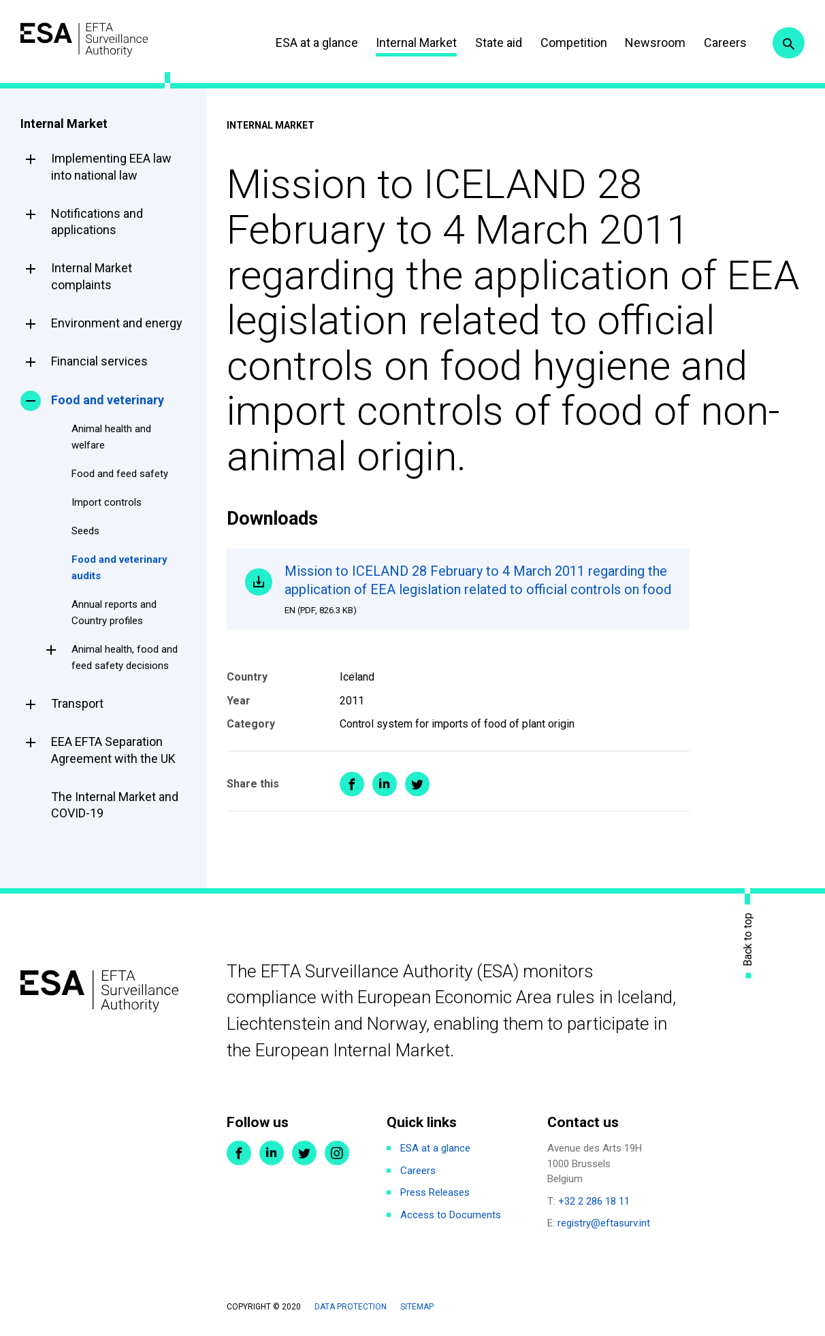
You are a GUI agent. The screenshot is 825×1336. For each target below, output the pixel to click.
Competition (564, 42)
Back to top (748, 941)
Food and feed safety (119, 474)
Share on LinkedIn (384, 807)
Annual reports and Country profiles (114, 612)
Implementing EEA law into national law (111, 166)
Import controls (106, 502)
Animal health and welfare (111, 437)
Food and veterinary (107, 400)
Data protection (350, 1308)
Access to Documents (450, 1216)
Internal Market (406, 42)
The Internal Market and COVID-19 (114, 804)
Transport (77, 703)
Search (786, 43)
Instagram (337, 1155)
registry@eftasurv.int (603, 1225)
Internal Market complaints (91, 276)
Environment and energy (116, 323)
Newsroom (645, 42)
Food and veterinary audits (119, 567)
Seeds (85, 531)
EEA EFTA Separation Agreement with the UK (113, 749)
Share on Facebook (352, 807)
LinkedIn (271, 1155)
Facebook (239, 1155)
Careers (715, 42)
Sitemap (417, 1308)
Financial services (99, 361)
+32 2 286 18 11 (594, 1202)
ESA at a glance (307, 42)
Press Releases (435, 1194)
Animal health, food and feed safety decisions (124, 657)
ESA (99, 40)
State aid (489, 42)
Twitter (304, 1155)
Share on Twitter (417, 807)
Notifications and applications (97, 221)
